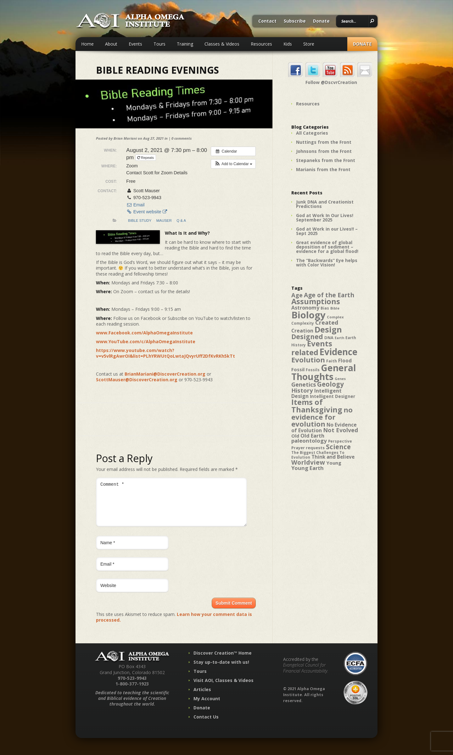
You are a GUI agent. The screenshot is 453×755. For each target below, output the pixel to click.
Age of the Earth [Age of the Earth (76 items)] (329, 295)
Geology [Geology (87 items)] (330, 384)
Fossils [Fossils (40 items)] (313, 369)
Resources (261, 44)
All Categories (312, 133)
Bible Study (139, 220)
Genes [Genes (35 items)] (340, 379)
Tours (159, 44)
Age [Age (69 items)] (297, 295)
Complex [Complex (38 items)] (335, 317)
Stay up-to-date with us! (221, 670)
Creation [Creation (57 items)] (302, 330)
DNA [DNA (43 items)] (328, 337)
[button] (233, 163)
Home (87, 44)
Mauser (164, 220)
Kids (287, 44)
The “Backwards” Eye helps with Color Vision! (326, 262)
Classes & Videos (221, 44)
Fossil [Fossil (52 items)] (298, 369)
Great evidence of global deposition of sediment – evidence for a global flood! (327, 246)
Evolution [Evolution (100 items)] (308, 360)
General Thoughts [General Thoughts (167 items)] (323, 372)
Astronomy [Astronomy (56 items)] (305, 307)
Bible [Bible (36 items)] (334, 308)
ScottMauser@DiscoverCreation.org (136, 380)
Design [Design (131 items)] (328, 329)
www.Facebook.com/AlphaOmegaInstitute (144, 333)
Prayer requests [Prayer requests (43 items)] (308, 447)
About (111, 44)
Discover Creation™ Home (222, 660)
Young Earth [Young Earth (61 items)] (307, 468)
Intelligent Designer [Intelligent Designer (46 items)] (332, 396)
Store (308, 44)
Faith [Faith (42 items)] (331, 361)
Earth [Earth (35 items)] (339, 338)
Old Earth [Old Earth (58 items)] (312, 435)
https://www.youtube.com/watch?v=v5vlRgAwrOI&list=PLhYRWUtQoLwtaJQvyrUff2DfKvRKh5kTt (165, 353)
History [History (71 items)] (302, 390)
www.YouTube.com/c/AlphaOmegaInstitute (145, 341)
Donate (321, 21)
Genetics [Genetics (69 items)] (303, 384)
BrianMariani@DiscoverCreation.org (165, 374)
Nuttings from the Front (323, 142)
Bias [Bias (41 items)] (325, 308)
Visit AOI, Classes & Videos (223, 688)
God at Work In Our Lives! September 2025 (324, 217)
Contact (267, 21)
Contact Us (206, 724)
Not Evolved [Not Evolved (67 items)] (340, 430)
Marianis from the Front (323, 169)
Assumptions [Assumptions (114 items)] (315, 301)
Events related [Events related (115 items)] (311, 347)
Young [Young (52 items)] (333, 463)
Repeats (146, 157)
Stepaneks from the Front (325, 160)
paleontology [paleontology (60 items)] (309, 440)
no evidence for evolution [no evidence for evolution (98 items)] (322, 417)
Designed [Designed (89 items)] (307, 336)
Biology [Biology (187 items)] (308, 315)
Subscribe (295, 21)
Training (185, 44)
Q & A (181, 220)
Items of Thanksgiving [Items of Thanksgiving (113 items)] (316, 406)
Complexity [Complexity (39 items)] (302, 323)
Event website (146, 211)
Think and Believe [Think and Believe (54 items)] (333, 457)
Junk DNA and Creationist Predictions (325, 204)
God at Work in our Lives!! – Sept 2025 (327, 231)
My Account (206, 706)
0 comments (181, 138)
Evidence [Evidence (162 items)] (338, 352)
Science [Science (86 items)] (338, 446)
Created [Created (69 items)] (326, 322)
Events (135, 44)
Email (135, 204)
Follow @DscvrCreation (331, 82)
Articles (202, 697)
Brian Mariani (125, 138)
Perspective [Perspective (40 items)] (340, 441)
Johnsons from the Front (324, 151)
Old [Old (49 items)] (295, 436)
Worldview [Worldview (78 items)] (308, 462)
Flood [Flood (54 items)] (345, 360)
